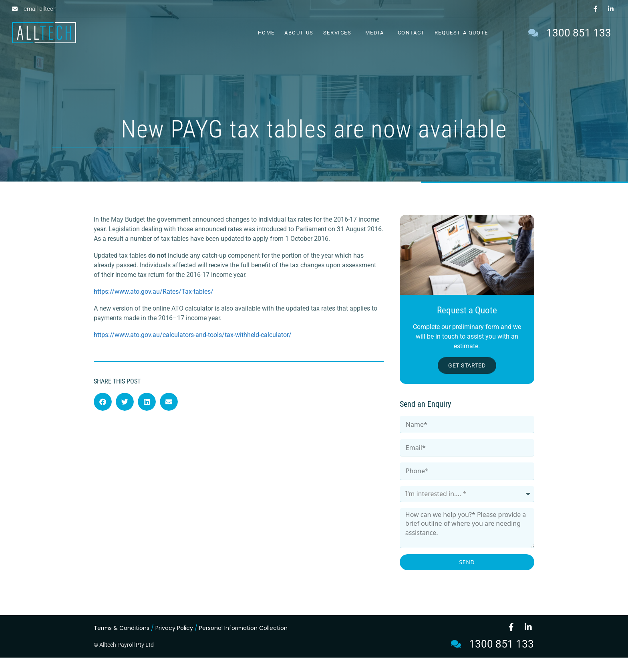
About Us (299, 33)
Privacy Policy (174, 630)
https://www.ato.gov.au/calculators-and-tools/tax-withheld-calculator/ (193, 337)
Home (266, 33)
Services (339, 33)
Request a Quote (461, 33)
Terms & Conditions (121, 630)
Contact (411, 33)
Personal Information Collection (243, 630)
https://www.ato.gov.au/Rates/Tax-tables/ (153, 293)
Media (376, 33)
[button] (103, 404)
